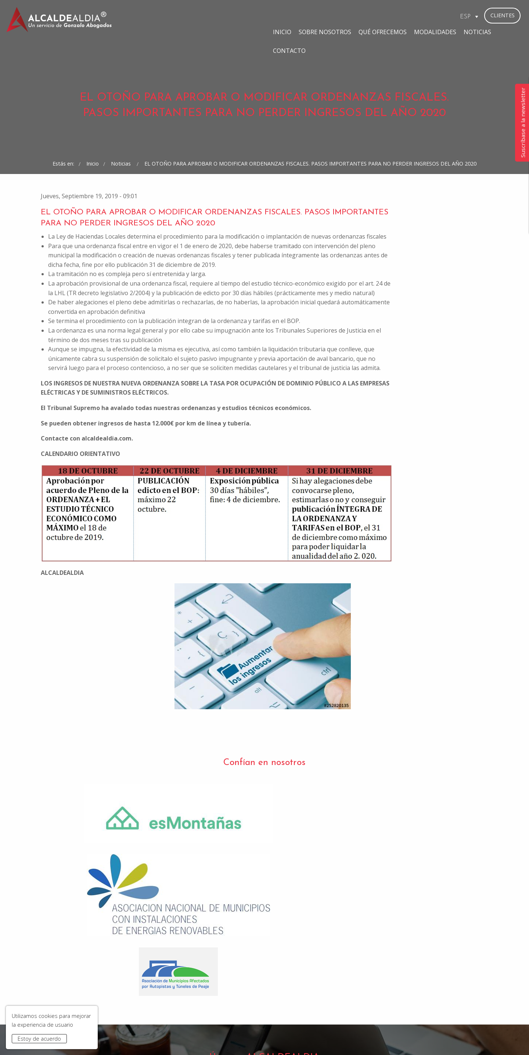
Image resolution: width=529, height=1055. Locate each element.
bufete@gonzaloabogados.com (308, 986)
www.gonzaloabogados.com (373, 1037)
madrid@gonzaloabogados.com (194, 986)
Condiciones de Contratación (267, 1037)
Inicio (205, 16)
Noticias (400, 16)
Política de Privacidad (288, 908)
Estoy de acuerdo (39, 1038)
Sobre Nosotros (248, 16)
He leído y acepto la (265, 908)
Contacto (437, 16)
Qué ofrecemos (305, 16)
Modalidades (358, 16)
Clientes (502, 15)
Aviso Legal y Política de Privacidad (182, 1037)
